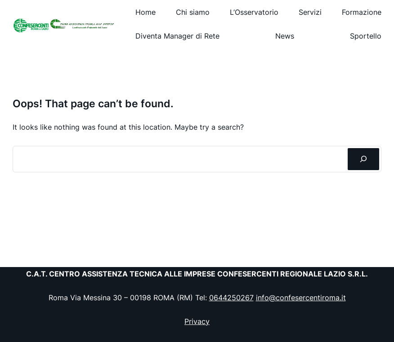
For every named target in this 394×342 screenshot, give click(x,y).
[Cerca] (363, 159)
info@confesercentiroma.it (301, 298)
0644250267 (231, 298)
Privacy (197, 321)
